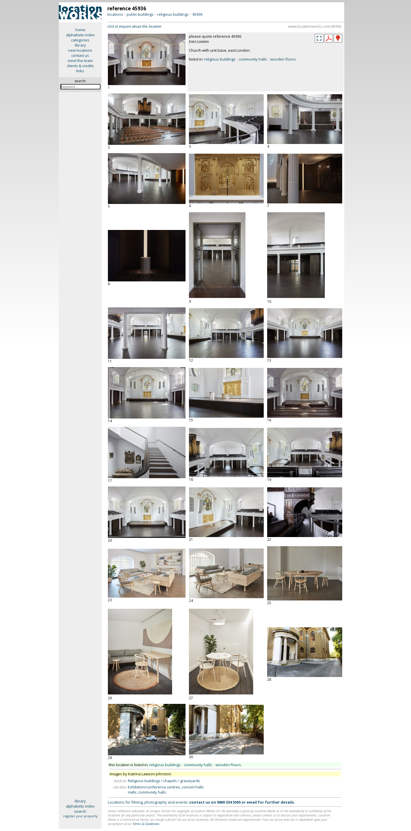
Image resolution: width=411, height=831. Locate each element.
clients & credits (80, 65)
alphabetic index (80, 34)
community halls (253, 59)
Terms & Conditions (146, 824)
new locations (80, 50)
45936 (197, 14)
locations (115, 14)
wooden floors (283, 59)
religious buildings (173, 14)
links (80, 70)
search (80, 811)
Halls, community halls (147, 792)
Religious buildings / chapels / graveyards (164, 780)
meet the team (80, 60)
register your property (80, 816)
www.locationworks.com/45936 (314, 26)
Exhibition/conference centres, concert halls (166, 787)
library (80, 45)
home (80, 29)
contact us (80, 55)
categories (80, 40)
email (252, 802)
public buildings (140, 14)
